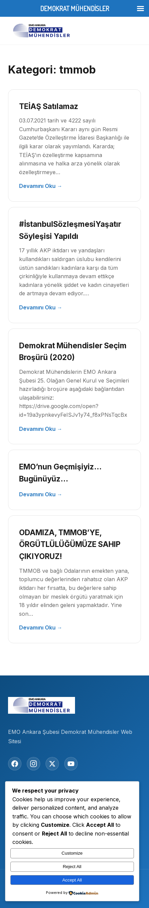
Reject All (72, 866)
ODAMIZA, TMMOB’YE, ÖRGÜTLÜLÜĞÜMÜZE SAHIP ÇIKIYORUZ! (70, 544)
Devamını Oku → (40, 186)
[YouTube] (71, 763)
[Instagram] (33, 763)
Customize (72, 853)
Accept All (72, 879)
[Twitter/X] (52, 763)
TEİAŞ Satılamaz (48, 106)
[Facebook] (14, 763)
